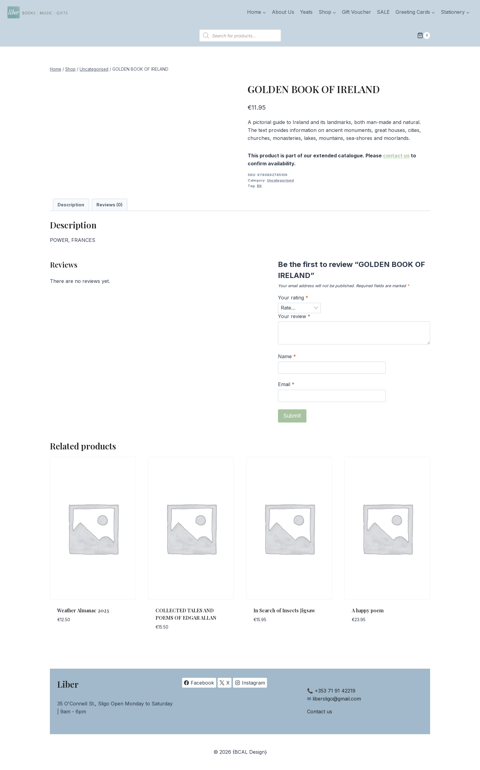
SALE (383, 12)
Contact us (319, 711)
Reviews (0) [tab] (109, 204)
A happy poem (368, 610)
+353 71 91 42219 (335, 691)
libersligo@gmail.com (337, 699)
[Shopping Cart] (423, 35)
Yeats (306, 12)
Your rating (293, 298)
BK (259, 186)
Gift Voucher (356, 12)
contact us (396, 155)
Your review (294, 316)
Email (286, 384)
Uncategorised (280, 180)
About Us (283, 12)
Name (287, 356)
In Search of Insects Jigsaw (284, 610)
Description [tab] (71, 204)
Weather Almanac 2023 (83, 610)
